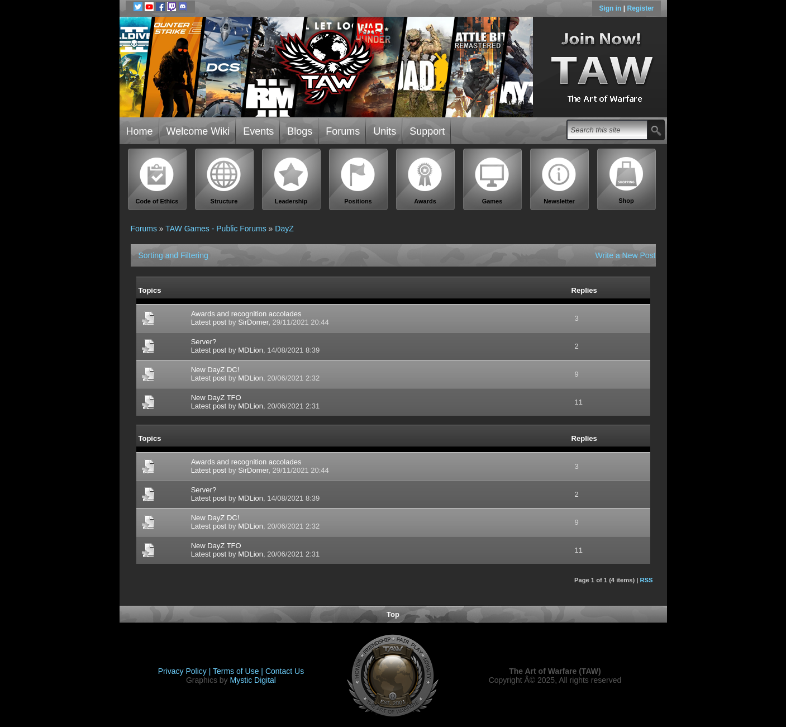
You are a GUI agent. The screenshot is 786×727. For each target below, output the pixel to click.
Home (139, 131)
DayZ (284, 228)
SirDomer (253, 322)
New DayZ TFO (216, 397)
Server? (204, 342)
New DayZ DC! (215, 369)
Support (427, 131)
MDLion (250, 350)
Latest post (209, 322)
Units (384, 131)
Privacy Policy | (185, 671)
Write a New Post (626, 255)
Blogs (299, 131)
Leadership (291, 181)
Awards (425, 181)
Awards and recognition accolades (246, 314)
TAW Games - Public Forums (215, 228)
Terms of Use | (239, 671)
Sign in (611, 8)
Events (258, 131)
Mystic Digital (252, 680)
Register (640, 8)
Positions (358, 181)
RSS (646, 580)
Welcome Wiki (198, 131)
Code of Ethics (157, 181)
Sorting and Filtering (173, 255)
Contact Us (284, 671)
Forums (343, 131)
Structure (224, 181)
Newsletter (559, 181)
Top (393, 614)
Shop (626, 180)
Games (492, 181)
